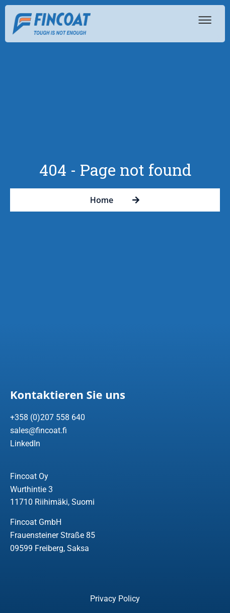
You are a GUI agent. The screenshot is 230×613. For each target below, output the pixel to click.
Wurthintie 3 (31, 489)
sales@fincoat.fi (38, 430)
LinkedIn (25, 443)
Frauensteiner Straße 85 (52, 535)
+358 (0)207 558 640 (47, 417)
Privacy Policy (115, 598)
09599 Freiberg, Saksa (49, 548)
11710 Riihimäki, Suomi (52, 502)
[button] (203, 20)
